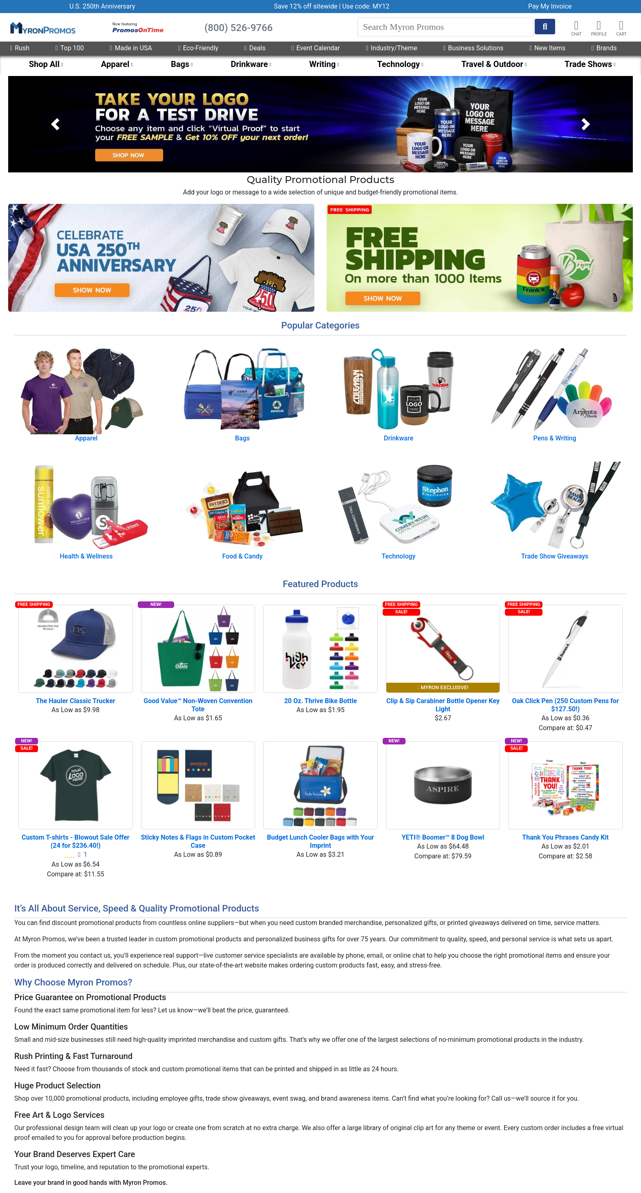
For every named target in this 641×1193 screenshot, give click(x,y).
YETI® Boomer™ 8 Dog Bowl (443, 837)
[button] (598, 25)
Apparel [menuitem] (115, 64)
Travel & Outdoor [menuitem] (492, 64)
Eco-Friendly (198, 48)
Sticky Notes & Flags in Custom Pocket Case (198, 841)
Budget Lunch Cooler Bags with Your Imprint (321, 841)
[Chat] (576, 25)
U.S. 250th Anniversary (102, 6)
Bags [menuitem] (180, 64)
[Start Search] (545, 26)
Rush (19, 48)
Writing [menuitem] (322, 64)
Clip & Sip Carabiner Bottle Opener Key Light (443, 705)
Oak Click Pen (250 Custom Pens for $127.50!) (566, 705)
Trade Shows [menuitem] (588, 64)
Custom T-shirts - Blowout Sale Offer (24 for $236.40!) (76, 841)
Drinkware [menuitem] (249, 64)
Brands (604, 48)
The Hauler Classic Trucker (75, 701)
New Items (547, 48)
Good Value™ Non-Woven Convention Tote (198, 705)
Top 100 (70, 48)
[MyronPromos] (42, 27)
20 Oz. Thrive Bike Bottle (320, 701)
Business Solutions (473, 48)
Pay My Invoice (550, 6)
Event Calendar (315, 48)
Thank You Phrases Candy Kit (565, 837)
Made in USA (131, 48)
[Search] (445, 27)
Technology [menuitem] (398, 64)
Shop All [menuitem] (44, 64)
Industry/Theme (391, 48)
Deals (255, 48)
